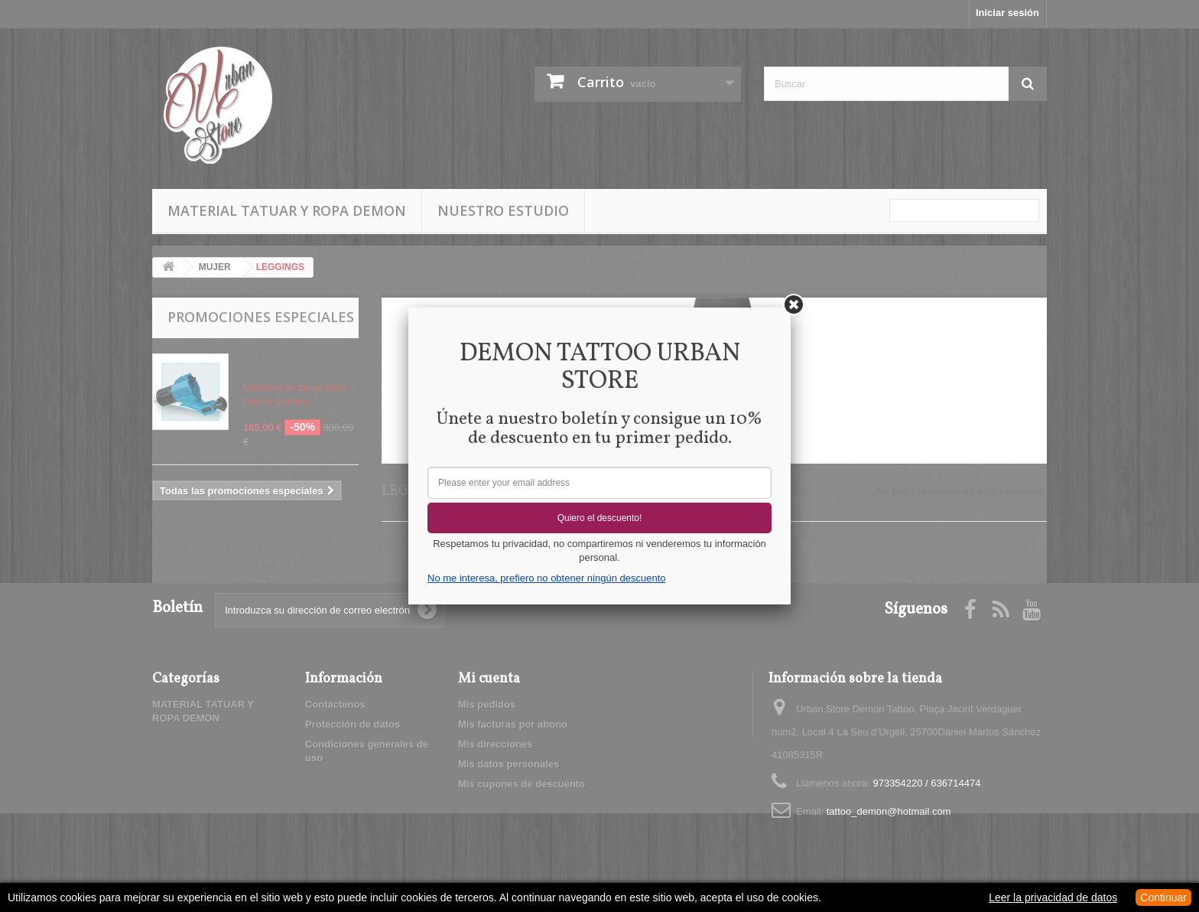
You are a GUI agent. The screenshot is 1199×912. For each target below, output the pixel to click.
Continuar (1163, 897)
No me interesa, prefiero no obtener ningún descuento (546, 578)
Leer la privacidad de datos (1053, 897)
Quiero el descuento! (599, 518)
